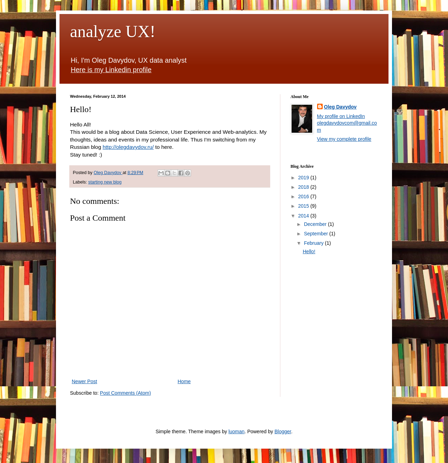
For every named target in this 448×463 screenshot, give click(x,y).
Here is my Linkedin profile (111, 70)
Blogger (282, 431)
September (316, 233)
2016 (304, 196)
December (316, 224)
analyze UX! (112, 31)
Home (184, 381)
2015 (304, 206)
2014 (304, 216)
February (314, 243)
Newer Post (84, 381)
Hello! (309, 251)
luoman (237, 431)
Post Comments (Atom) (125, 393)
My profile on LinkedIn (341, 116)
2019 (304, 177)
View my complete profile (344, 139)
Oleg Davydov (340, 107)
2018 (304, 187)
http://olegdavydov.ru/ (128, 147)
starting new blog (104, 182)
